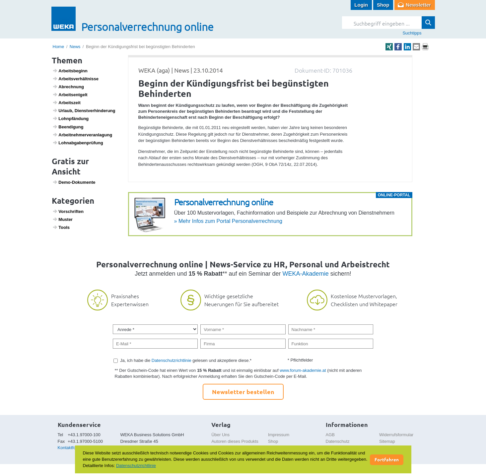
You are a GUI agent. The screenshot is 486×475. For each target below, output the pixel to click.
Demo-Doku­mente (73, 182)
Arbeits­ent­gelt (70, 94)
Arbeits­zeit (66, 102)
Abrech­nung (68, 86)
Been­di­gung (67, 126)
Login (361, 5)
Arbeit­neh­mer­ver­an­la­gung (82, 134)
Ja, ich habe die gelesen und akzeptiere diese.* (185, 360)
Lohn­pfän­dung (70, 118)
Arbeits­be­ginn (70, 70)
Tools (61, 227)
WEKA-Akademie (306, 273)
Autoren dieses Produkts (234, 441)
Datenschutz (338, 441)
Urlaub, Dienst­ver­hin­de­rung (83, 110)
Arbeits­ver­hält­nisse (75, 78)
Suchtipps (411, 33)
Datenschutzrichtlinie (171, 360)
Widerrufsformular (396, 434)
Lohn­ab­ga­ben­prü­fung (77, 142)
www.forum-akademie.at (303, 370)
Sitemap (387, 441)
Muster (62, 219)
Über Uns (220, 434)
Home (58, 46)
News (75, 46)
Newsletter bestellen (243, 391)
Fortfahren (387, 459)
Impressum (278, 434)
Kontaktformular (73, 447)
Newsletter (418, 5)
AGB (330, 434)
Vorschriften (68, 211)
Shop (383, 5)
